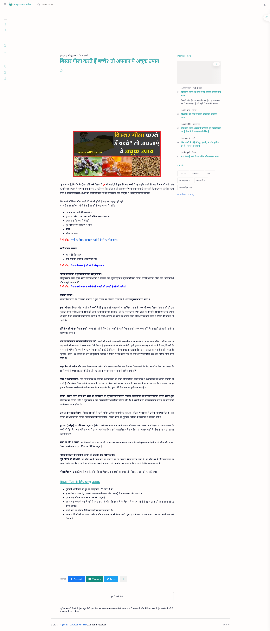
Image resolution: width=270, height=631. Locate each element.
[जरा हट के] (196, 124)
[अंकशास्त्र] (197, 173)
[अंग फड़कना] (185, 180)
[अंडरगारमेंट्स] (185, 187)
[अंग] (210, 173)
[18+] (183, 173)
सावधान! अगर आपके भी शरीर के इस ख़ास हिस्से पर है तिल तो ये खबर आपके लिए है (200, 130)
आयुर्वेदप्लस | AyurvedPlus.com (73, 624)
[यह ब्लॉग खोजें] (60, 4)
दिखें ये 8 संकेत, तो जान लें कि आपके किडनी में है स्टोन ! (201, 94)
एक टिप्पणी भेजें (117, 596)
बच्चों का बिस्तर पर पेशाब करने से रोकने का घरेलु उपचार (94, 239)
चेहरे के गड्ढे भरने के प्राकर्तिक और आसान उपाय (200, 156)
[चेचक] (194, 152)
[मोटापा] (194, 110)
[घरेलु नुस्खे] (187, 152)
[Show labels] (186, 194)
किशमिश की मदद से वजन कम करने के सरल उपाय (199, 116)
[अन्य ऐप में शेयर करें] (123, 579)
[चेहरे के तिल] (187, 124)
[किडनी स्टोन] (187, 88)
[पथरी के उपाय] (197, 88)
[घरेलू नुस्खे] (187, 110)
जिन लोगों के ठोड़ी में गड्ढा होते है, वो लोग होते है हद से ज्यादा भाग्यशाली (200, 144)
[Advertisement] (138, 33)
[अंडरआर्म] (201, 180)
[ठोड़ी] (193, 138)
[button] (265, 4)
